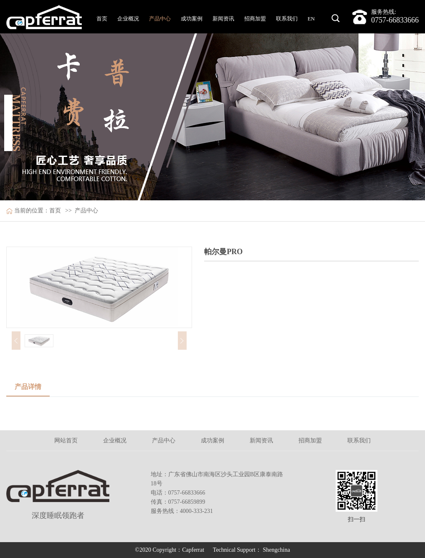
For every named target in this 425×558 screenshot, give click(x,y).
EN (311, 18)
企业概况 (128, 18)
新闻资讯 (223, 18)
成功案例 (191, 18)
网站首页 (66, 440)
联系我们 (287, 18)
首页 (101, 18)
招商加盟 (255, 18)
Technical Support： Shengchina (251, 550)
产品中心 (160, 18)
